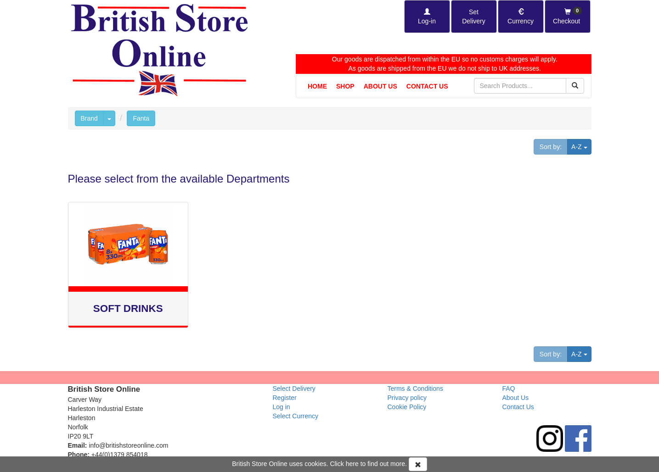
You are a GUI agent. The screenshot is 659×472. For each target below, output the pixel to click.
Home (317, 86)
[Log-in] (427, 16)
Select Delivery (294, 388)
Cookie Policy (407, 407)
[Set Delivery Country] (474, 16)
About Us (380, 86)
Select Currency (296, 416)
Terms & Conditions (415, 388)
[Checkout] (568, 16)
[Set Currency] (521, 16)
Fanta (141, 118)
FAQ (508, 388)
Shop (345, 86)
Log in (281, 407)
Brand (89, 118)
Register (285, 397)
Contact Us (427, 86)
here (352, 463)
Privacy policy (407, 397)
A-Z (581, 146)
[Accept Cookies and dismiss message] (418, 464)
